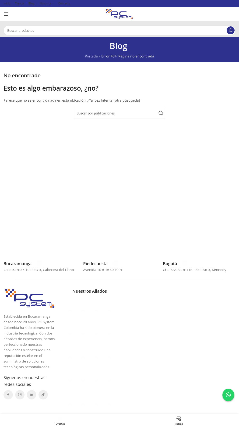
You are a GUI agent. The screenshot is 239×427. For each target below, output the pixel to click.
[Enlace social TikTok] (43, 394)
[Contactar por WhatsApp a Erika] (228, 395)
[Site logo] (119, 13)
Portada (91, 56)
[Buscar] (119, 30)
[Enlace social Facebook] (8, 394)
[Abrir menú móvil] (6, 14)
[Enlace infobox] (23, 263)
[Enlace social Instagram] (20, 394)
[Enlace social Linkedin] (31, 394)
